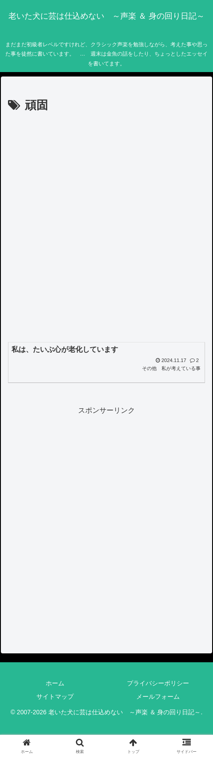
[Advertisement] (106, 226)
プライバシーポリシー (158, 683)
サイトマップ (55, 696)
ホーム (55, 683)
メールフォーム (158, 696)
